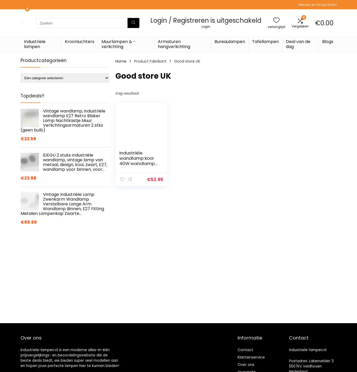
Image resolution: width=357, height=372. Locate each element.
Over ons (246, 364)
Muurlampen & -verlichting (118, 44)
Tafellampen (265, 42)
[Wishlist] (276, 20)
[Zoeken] (133, 23)
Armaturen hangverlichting (174, 44)
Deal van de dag (298, 44)
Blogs (327, 42)
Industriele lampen (35, 44)
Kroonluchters (79, 42)
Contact (245, 349)
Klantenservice (251, 357)
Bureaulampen (229, 42)
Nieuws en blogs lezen (318, 4)
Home (120, 61)
